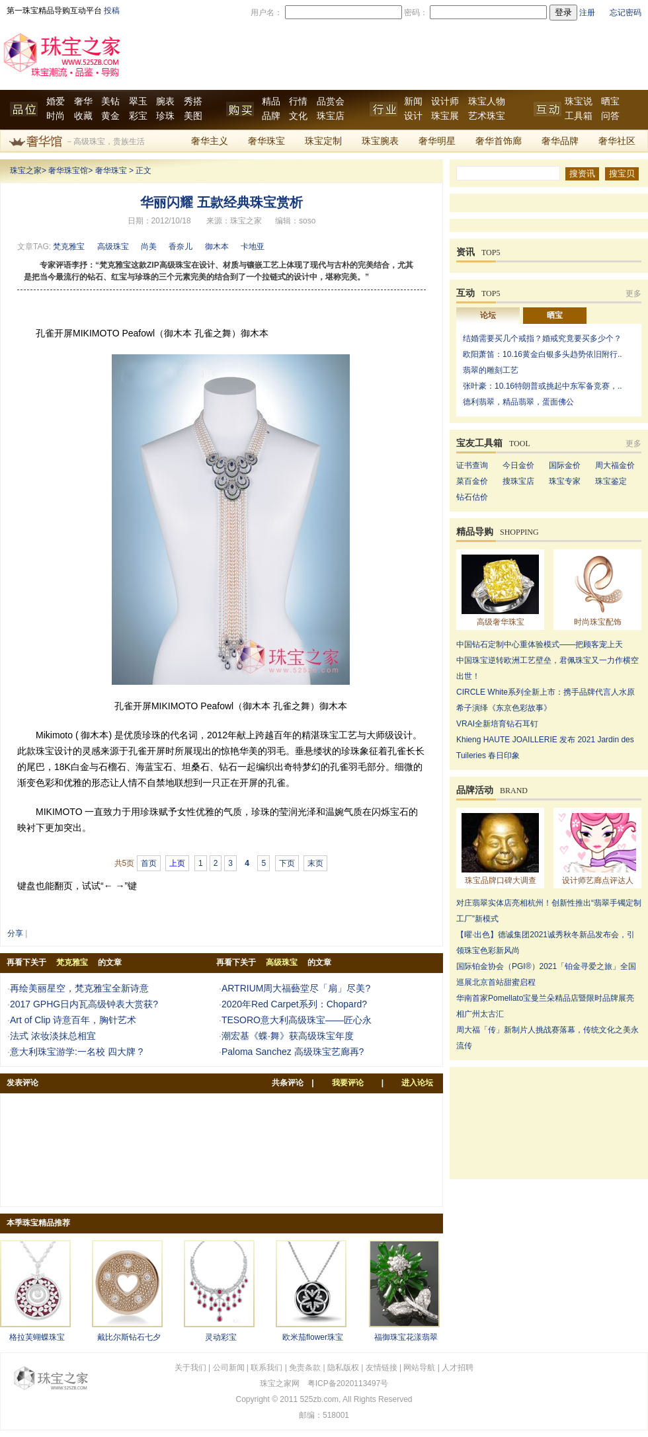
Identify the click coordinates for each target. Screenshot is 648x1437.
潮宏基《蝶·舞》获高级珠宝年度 (288, 1035)
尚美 (149, 246)
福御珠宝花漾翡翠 (406, 1337)
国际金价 (565, 465)
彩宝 (138, 116)
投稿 (112, 10)
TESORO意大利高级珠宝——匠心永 (297, 1020)
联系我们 (266, 1367)
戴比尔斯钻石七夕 (129, 1337)
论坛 (488, 315)
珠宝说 (578, 101)
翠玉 (138, 101)
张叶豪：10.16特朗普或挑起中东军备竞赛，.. (542, 386)
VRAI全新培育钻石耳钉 (497, 723)
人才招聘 (457, 1367)
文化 (298, 116)
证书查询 (472, 465)
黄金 (110, 116)
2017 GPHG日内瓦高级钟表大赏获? (84, 1004)
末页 (315, 863)
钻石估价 (472, 497)
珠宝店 (330, 116)
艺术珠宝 (486, 116)
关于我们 (190, 1367)
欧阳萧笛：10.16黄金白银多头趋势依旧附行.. (542, 354)
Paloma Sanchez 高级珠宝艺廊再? (293, 1051)
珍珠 (165, 116)
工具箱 (578, 116)
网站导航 (419, 1367)
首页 (149, 863)
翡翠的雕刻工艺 (490, 370)
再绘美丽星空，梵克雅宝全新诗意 (79, 988)
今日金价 (518, 465)
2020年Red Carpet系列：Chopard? (294, 1004)
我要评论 (348, 1082)
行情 (298, 101)
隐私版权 (343, 1367)
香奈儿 (180, 246)
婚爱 (55, 101)
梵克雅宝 (69, 246)
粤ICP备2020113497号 (348, 1383)
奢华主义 (209, 141)
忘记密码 (625, 12)
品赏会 (330, 101)
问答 (610, 116)
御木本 (217, 246)
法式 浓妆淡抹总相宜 (53, 1035)
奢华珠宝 (266, 141)
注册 (587, 12)
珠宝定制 (323, 141)
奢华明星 (437, 141)
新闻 (413, 101)
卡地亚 (252, 246)
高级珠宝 (113, 246)
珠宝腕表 (380, 141)
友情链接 (381, 1367)
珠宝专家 (565, 481)
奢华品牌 (560, 141)
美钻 (110, 101)
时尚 (55, 116)
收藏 (83, 116)
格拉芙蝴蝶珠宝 (37, 1337)
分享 (15, 933)
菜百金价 (472, 481)
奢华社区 (616, 141)
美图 (193, 116)
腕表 (165, 101)
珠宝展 (445, 116)
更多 (633, 293)
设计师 (445, 101)
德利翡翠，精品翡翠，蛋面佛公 (518, 402)
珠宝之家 (26, 170)
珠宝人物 (486, 101)
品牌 (271, 116)
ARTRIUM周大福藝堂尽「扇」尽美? (296, 988)
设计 (413, 116)
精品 (271, 101)
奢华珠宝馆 (68, 170)
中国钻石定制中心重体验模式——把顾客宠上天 (539, 644)
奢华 (83, 101)
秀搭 (193, 101)
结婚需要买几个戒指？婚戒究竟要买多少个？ (542, 338)
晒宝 (610, 101)
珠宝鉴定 (611, 481)
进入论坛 (417, 1082)
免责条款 (305, 1367)
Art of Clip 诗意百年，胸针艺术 (73, 1020)
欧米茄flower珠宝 (312, 1337)
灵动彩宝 (221, 1337)
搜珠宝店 (518, 481)
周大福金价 (615, 465)
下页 (287, 863)
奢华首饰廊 (498, 141)
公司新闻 (229, 1367)
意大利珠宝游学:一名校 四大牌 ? (76, 1051)
